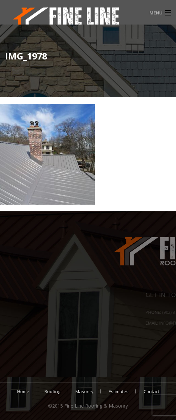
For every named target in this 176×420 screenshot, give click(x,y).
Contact (151, 391)
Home (23, 391)
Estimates (119, 391)
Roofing (52, 391)
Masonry (84, 391)
